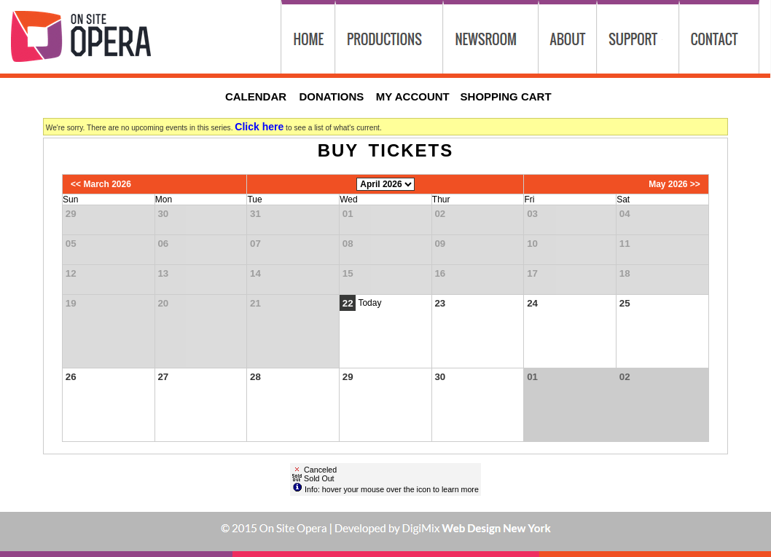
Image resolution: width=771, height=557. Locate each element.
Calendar (255, 96)
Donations (331, 96)
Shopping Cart (506, 96)
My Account (411, 96)
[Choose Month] (385, 184)
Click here (259, 127)
